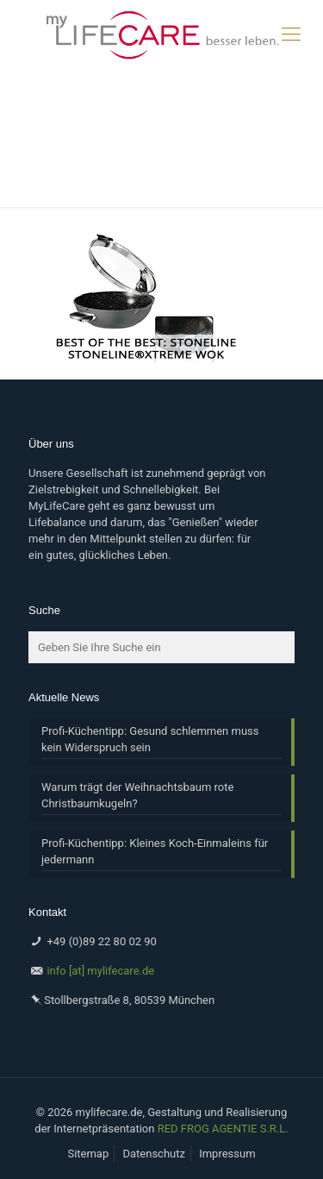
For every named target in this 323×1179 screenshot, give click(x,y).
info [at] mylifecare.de (100, 970)
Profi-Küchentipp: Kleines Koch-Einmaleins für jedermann (154, 851)
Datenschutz (153, 1153)
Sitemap (88, 1153)
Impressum (227, 1153)
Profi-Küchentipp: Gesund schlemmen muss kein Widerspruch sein (149, 739)
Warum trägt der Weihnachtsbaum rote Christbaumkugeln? (137, 795)
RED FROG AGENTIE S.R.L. (223, 1128)
